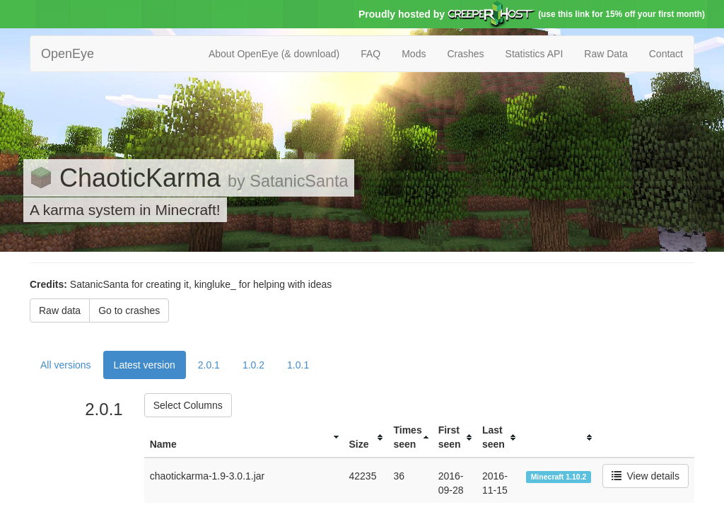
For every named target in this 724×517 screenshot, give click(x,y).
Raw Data (605, 53)
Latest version (144, 365)
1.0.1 (298, 365)
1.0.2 (253, 365)
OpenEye (67, 54)
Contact (666, 53)
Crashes (465, 53)
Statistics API (535, 53)
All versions (65, 365)
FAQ (370, 53)
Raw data (60, 310)
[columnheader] (244, 437)
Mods (414, 53)
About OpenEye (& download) (274, 53)
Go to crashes (129, 310)
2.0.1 (209, 365)
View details (645, 476)
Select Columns (188, 405)
